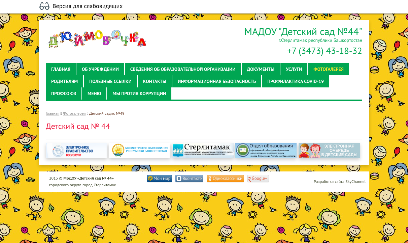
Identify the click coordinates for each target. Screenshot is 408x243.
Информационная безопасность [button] (217, 81)
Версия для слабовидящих (88, 6)
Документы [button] (261, 69)
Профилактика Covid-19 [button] (295, 81)
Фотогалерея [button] (328, 69)
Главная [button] (60, 69)
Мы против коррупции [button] (139, 93)
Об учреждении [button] (100, 69)
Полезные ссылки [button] (110, 81)
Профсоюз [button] (63, 93)
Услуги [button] (294, 69)
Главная (52, 113)
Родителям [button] (64, 81)
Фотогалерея (74, 113)
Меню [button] (94, 93)
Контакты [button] (154, 81)
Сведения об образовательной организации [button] (183, 69)
